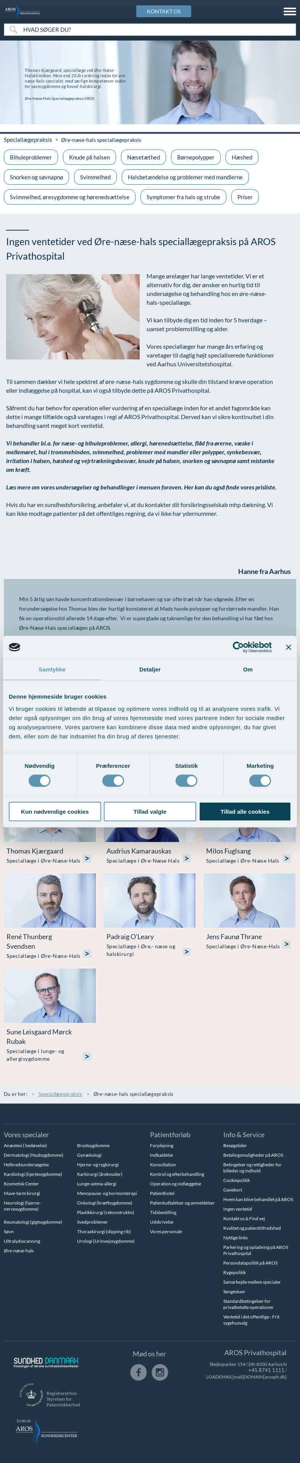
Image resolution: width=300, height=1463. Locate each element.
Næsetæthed (143, 156)
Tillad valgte (150, 811)
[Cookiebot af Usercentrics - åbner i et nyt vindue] (238, 647)
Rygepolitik (234, 1272)
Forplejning (161, 1145)
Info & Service (244, 1134)
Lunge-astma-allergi (96, 1183)
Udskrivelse (161, 1221)
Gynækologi (89, 1154)
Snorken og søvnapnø (36, 176)
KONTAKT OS (164, 11)
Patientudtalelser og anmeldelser (182, 1202)
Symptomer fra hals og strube (183, 196)
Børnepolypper (196, 156)
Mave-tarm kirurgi (22, 1193)
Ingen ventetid (237, 1208)
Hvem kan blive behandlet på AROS (258, 1199)
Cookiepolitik (236, 1180)
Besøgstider (235, 1145)
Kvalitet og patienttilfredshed (252, 1228)
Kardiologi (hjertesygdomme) (33, 1174)
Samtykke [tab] (52, 669)
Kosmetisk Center (21, 1183)
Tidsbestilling (163, 1212)
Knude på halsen (89, 156)
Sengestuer (234, 1291)
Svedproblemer (92, 1221)
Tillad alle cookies (245, 811)
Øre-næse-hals (19, 1250)
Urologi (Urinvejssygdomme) (106, 1241)
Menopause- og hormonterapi (107, 1193)
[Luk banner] (288, 647)
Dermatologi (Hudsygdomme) (33, 1154)
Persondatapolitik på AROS (250, 1262)
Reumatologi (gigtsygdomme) (33, 1221)
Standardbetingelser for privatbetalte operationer (248, 1304)
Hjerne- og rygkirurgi (98, 1164)
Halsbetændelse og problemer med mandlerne (185, 176)
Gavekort (232, 1189)
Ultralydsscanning (22, 1241)
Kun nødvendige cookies (55, 811)
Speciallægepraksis (26, 139)
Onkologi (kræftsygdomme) (104, 1202)
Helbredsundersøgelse (26, 1164)
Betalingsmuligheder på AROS (253, 1154)
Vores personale (166, 1231)
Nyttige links (235, 1237)
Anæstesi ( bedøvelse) (25, 1145)
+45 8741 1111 (268, 1370)
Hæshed (242, 156)
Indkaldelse (161, 1154)
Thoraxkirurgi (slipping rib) (104, 1231)
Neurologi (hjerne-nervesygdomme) (22, 1205)
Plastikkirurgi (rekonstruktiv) (105, 1212)
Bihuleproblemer (31, 156)
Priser (245, 196)
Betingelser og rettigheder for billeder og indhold (252, 1167)
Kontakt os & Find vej (244, 1218)
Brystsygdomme (93, 1145)
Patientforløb (170, 1134)
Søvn (9, 1231)
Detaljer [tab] (150, 669)
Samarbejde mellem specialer (252, 1281)
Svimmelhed (95, 176)
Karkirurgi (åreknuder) (100, 1174)
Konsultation (163, 1164)
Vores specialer (26, 1134)
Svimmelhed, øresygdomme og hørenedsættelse (69, 196)
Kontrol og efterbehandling (177, 1174)
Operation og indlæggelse (175, 1183)
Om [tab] (248, 669)
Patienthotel (162, 1193)
